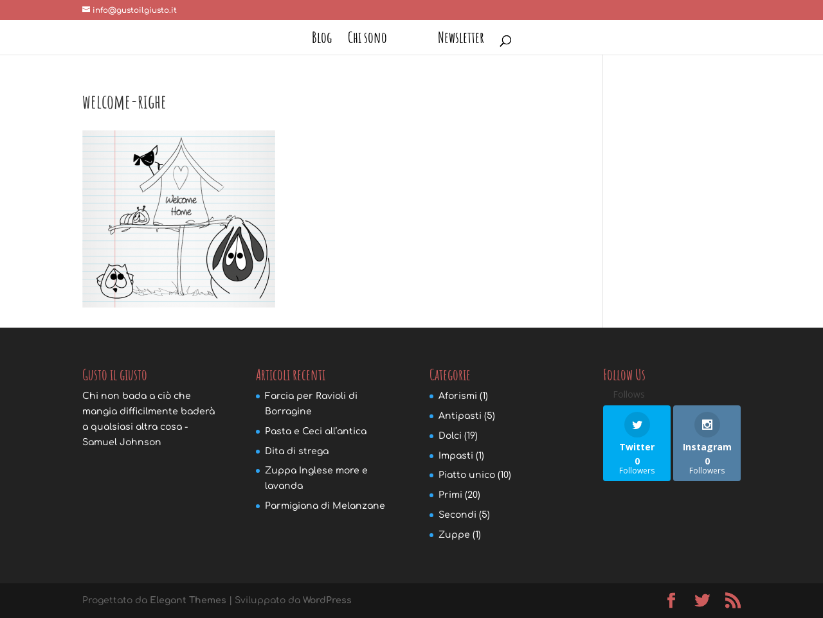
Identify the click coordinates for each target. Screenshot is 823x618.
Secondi (457, 515)
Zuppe (454, 535)
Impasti (456, 456)
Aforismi (458, 396)
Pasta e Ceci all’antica (315, 431)
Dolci (450, 436)
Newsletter (461, 40)
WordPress (327, 600)
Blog (322, 40)
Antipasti (460, 416)
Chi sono (367, 40)
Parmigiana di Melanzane (325, 506)
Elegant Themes (188, 600)
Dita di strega (297, 451)
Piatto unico (467, 475)
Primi (450, 495)
